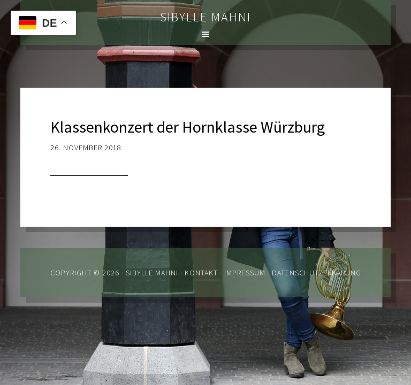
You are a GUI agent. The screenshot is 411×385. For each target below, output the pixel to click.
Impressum (244, 273)
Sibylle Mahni (205, 17)
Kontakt (201, 273)
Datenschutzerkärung (316, 273)
